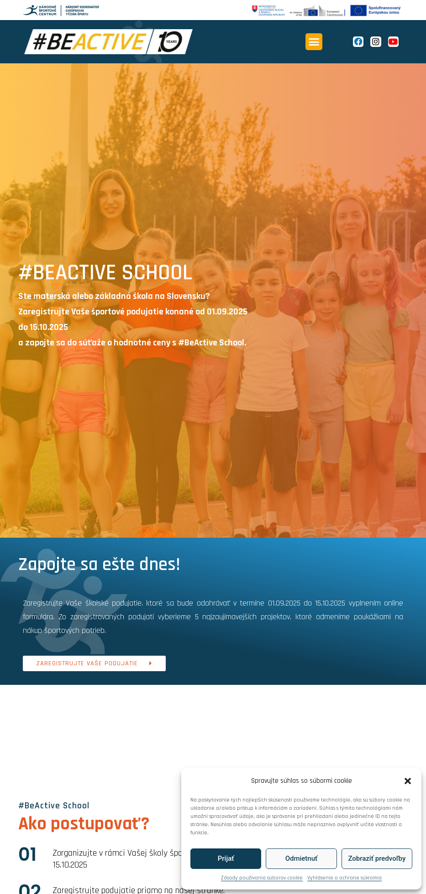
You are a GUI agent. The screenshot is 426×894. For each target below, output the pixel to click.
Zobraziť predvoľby (376, 858)
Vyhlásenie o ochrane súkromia (344, 877)
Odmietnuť (301, 858)
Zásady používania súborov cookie (262, 877)
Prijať (226, 858)
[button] (407, 781)
